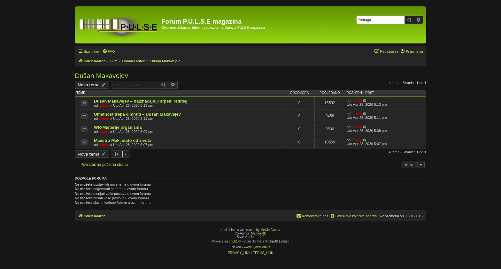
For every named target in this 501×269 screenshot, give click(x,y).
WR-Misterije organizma (118, 127)
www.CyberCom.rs (257, 247)
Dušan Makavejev (101, 75)
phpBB (233, 241)
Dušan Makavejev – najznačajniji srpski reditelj (140, 101)
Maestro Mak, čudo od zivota (122, 140)
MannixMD (258, 233)
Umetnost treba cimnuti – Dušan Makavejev (137, 114)
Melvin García (270, 230)
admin (104, 105)
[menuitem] (108, 51)
